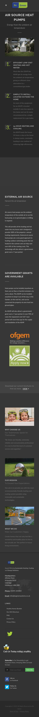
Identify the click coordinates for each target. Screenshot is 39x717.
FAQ (8, 615)
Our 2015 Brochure (13, 612)
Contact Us (10, 619)
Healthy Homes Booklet (14, 608)
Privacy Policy (11, 622)
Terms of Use (14, 711)
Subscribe (30, 670)
